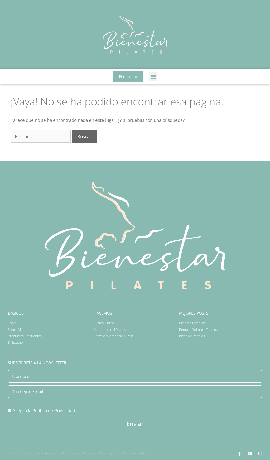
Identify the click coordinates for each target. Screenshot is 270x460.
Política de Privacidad (53, 411)
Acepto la (41, 411)
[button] (153, 76)
